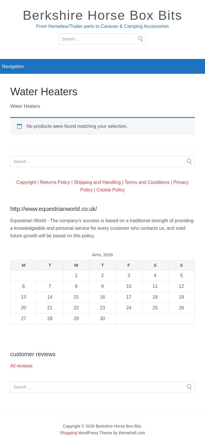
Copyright (26, 182)
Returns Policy (55, 182)
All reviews (21, 365)
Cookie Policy (110, 189)
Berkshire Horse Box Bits (102, 15)
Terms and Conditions (147, 182)
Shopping (68, 433)
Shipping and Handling (97, 182)
